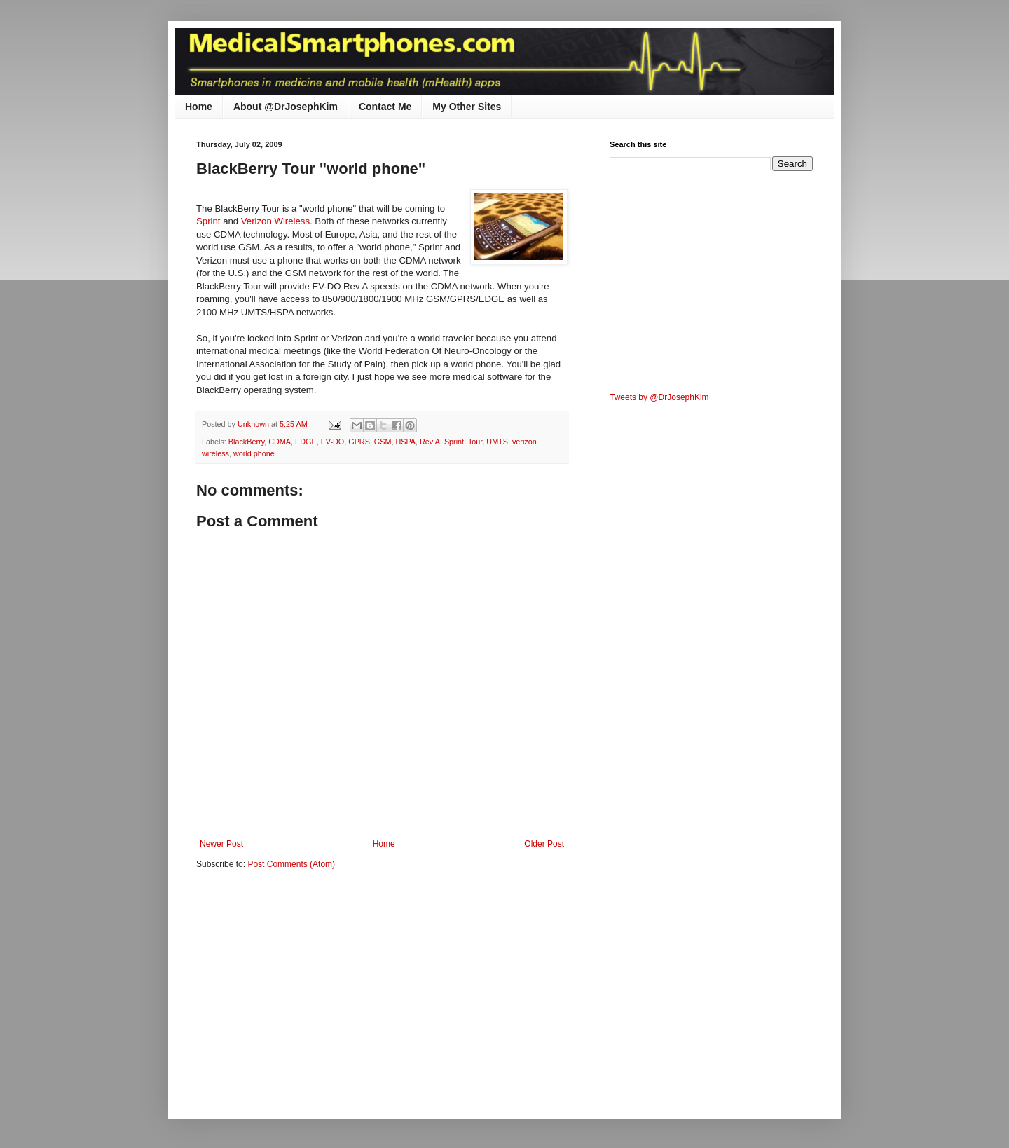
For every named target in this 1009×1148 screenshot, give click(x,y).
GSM (383, 441)
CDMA (279, 441)
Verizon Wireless (275, 221)
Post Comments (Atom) (291, 864)
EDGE (306, 441)
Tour (475, 441)
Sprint (209, 221)
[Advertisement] (314, 989)
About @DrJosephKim (285, 106)
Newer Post (221, 844)
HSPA (405, 441)
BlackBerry (246, 441)
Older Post (544, 844)
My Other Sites (466, 106)
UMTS (497, 441)
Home (198, 106)
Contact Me (385, 106)
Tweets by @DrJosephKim (659, 397)
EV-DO (333, 441)
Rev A (430, 441)
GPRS (359, 441)
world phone (254, 453)
